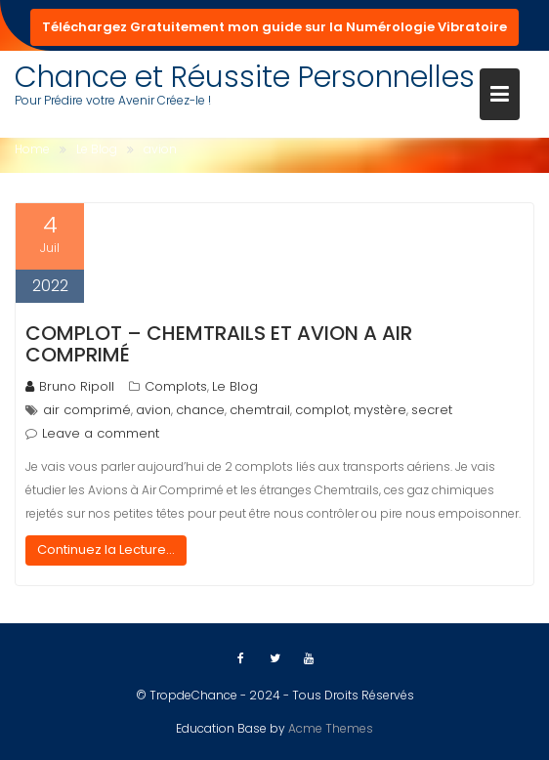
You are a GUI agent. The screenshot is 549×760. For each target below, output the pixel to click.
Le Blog (235, 386)
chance (200, 410)
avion (153, 410)
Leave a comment (100, 433)
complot (322, 410)
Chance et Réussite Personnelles (245, 77)
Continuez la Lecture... (106, 549)
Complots (176, 386)
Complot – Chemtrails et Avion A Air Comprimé (218, 343)
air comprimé (87, 410)
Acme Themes (330, 728)
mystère (380, 410)
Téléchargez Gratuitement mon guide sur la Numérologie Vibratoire (274, 27)
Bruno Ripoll (69, 386)
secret (431, 410)
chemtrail (260, 410)
